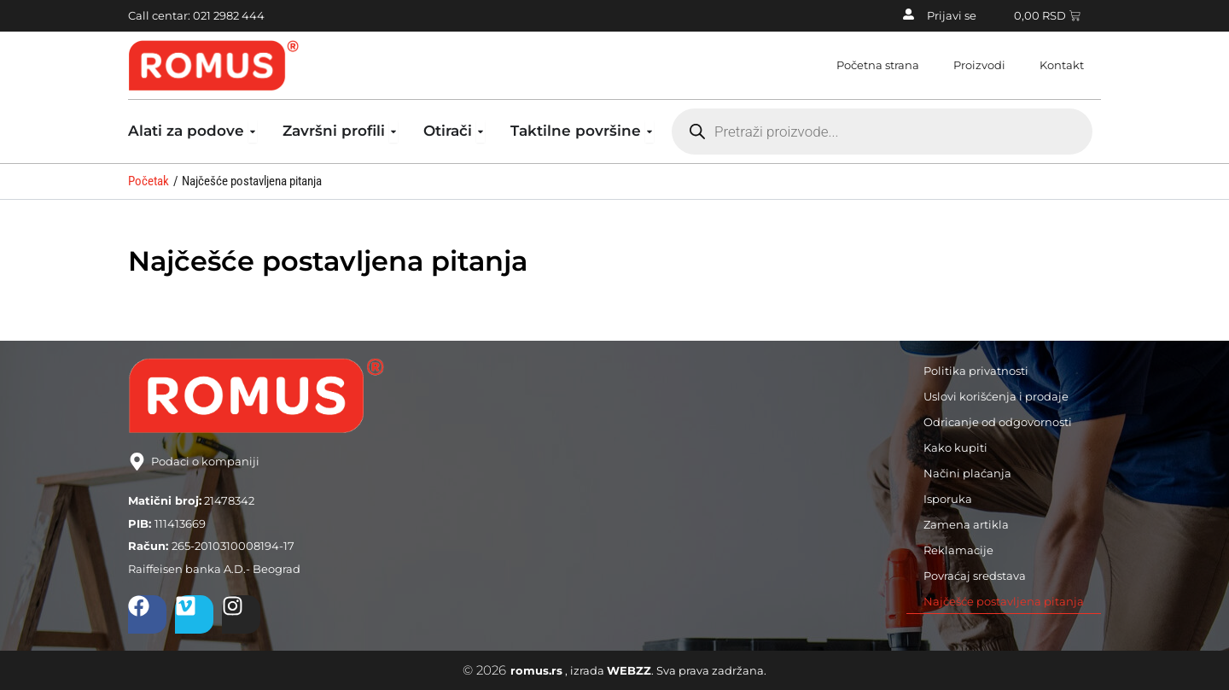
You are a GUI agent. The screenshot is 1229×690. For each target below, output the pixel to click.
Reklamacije (958, 550)
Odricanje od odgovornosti (997, 422)
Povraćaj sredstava (974, 575)
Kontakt (1062, 65)
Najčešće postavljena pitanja (1003, 601)
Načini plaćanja (967, 473)
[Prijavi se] (908, 14)
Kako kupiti (955, 447)
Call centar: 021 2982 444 (196, 15)
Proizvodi (979, 65)
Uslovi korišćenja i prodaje (996, 396)
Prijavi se (951, 15)
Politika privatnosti (975, 370)
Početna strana (877, 65)
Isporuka (947, 499)
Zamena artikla (966, 524)
